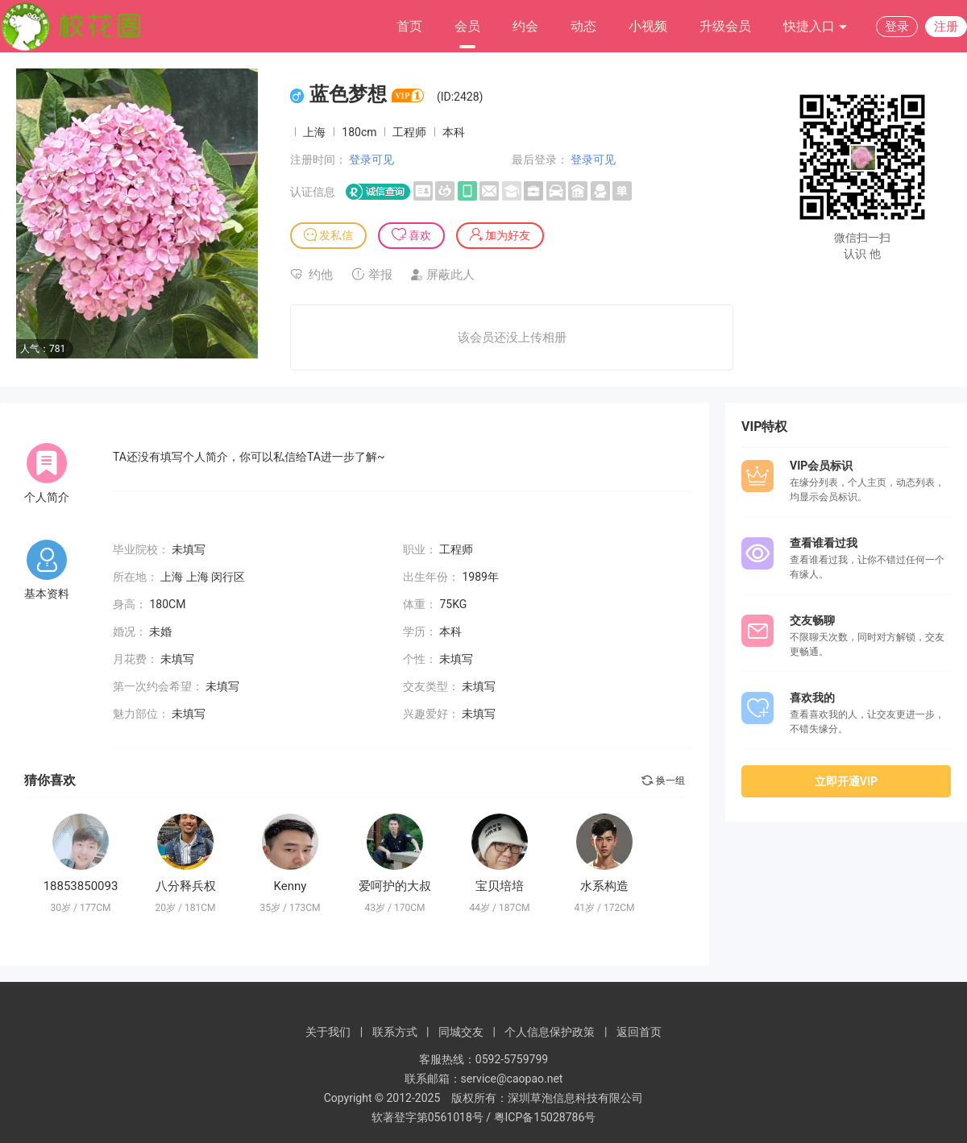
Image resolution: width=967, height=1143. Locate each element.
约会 (525, 26)
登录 (897, 26)
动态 (583, 26)
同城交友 (461, 1031)
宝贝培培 (499, 886)
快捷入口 (815, 27)
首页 (409, 26)
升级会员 (725, 26)
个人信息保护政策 (549, 1031)
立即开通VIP (846, 781)
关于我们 (328, 1031)
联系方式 (394, 1031)
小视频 (648, 26)
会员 (467, 26)
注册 (946, 26)
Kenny (290, 886)
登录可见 (371, 159)
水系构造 (604, 886)
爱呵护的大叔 (395, 886)
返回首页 (639, 1031)
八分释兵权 (186, 886)
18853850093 (81, 886)
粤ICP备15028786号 (545, 1117)
